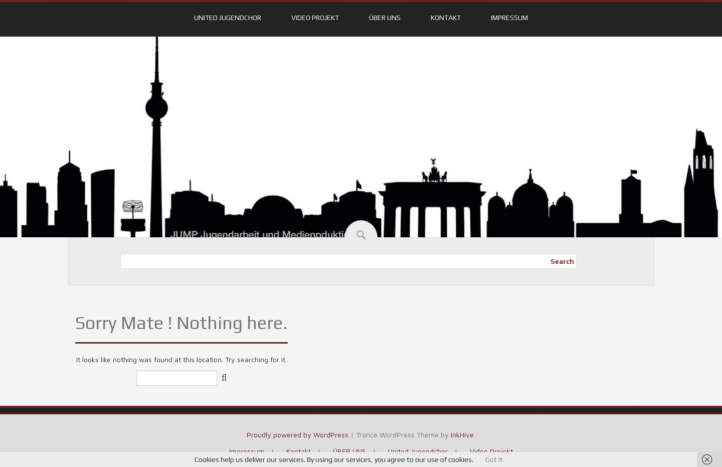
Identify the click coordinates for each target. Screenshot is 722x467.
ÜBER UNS (385, 18)
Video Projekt (315, 18)
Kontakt (446, 18)
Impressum (509, 18)
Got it (494, 459)
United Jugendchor (227, 18)
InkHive (462, 434)
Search (562, 261)
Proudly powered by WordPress (297, 434)
